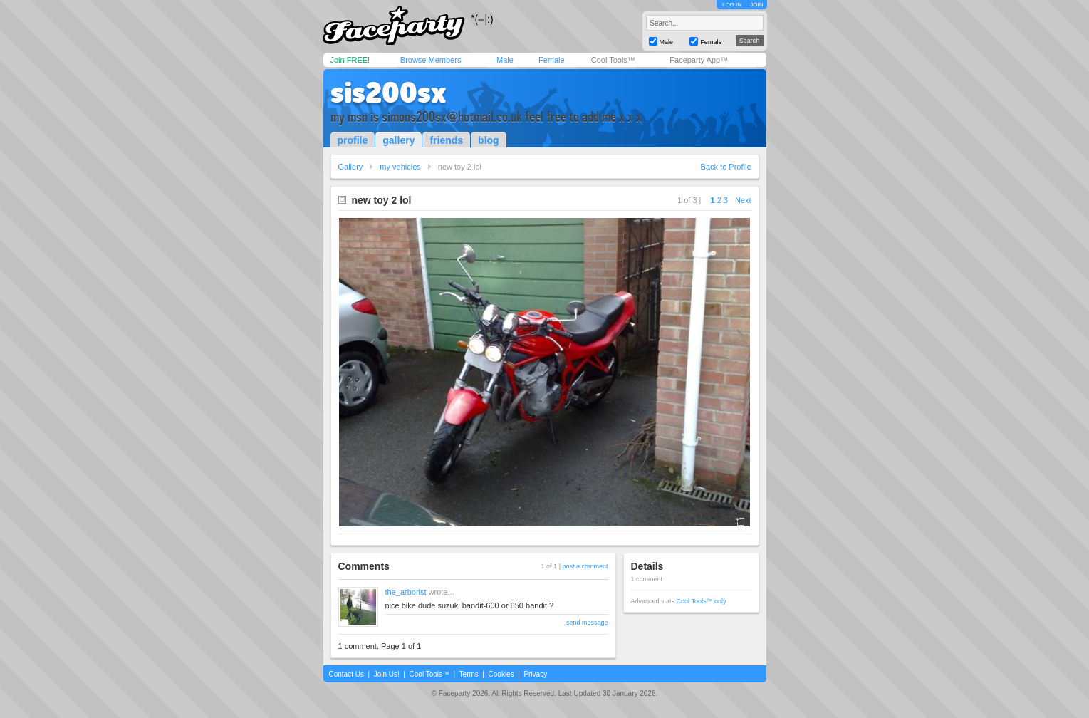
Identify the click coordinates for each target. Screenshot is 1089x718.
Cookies (501, 674)
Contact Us (346, 674)
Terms (469, 674)
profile (353, 140)
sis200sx (388, 92)
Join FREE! (350, 60)
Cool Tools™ (613, 60)
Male (505, 60)
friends (446, 140)
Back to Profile (726, 166)
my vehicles (400, 166)
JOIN (756, 4)
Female (551, 60)
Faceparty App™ (698, 60)
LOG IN (731, 4)
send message (587, 622)
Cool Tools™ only (701, 601)
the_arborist (406, 592)
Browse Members (431, 60)
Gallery (350, 166)
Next (743, 200)
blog (488, 140)
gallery (398, 140)
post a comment (585, 566)
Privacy (535, 674)
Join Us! (387, 674)
